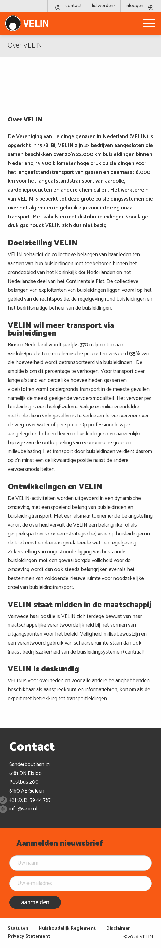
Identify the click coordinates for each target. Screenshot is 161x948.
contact (73, 6)
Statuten (18, 928)
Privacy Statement (29, 936)
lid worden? (103, 6)
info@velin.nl (23, 809)
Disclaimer (118, 928)
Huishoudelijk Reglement (67, 928)
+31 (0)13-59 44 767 (30, 800)
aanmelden (35, 902)
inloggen (134, 6)
